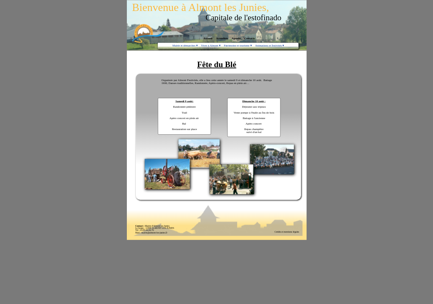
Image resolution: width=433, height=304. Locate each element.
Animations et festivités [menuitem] (269, 46)
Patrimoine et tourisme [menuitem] (237, 46)
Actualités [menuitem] (221, 38)
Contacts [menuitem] (249, 38)
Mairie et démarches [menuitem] (184, 46)
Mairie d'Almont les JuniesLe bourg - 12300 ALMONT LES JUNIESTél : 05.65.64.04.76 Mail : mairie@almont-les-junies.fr (154, 229)
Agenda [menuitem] (236, 38)
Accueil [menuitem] (207, 38)
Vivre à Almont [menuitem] (210, 46)
